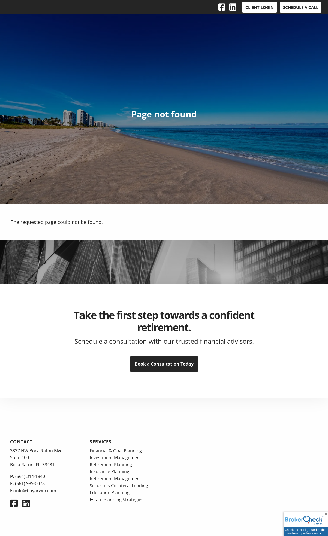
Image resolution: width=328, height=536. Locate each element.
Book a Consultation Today (164, 364)
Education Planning (110, 492)
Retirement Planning (111, 465)
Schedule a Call (300, 7)
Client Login (259, 7)
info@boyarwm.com (35, 491)
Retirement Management (115, 479)
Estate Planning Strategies (116, 499)
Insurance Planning (109, 471)
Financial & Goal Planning (116, 451)
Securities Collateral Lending (119, 486)
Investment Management (115, 458)
